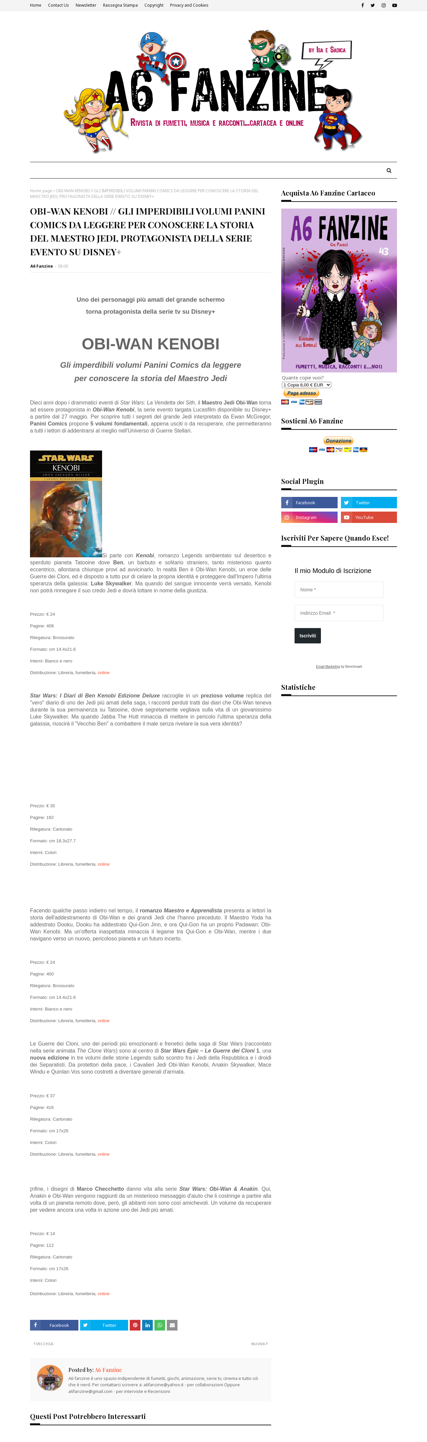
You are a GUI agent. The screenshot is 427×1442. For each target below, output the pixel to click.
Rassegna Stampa (120, 5)
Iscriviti (308, 635)
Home (35, 5)
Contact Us (58, 5)
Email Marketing (328, 666)
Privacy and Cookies (189, 5)
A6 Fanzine (41, 266)
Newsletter (86, 5)
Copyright (153, 5)
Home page (41, 191)
